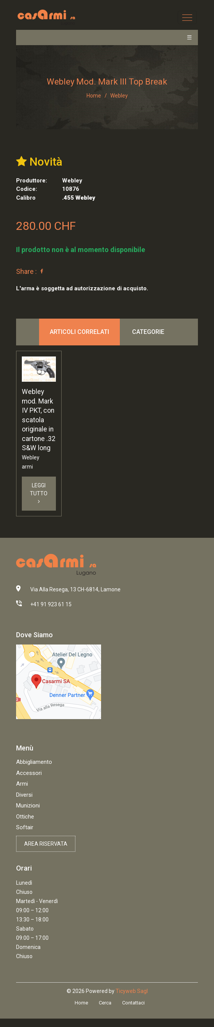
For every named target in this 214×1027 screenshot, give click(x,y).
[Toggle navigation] (187, 17)
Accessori (29, 773)
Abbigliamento (34, 761)
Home (94, 96)
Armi (22, 783)
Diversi (24, 794)
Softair (24, 827)
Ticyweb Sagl (132, 991)
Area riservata (45, 844)
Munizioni (28, 805)
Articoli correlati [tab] (79, 331)
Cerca (105, 1003)
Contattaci (133, 1003)
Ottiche (25, 816)
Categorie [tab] (148, 331)
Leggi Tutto (38, 493)
